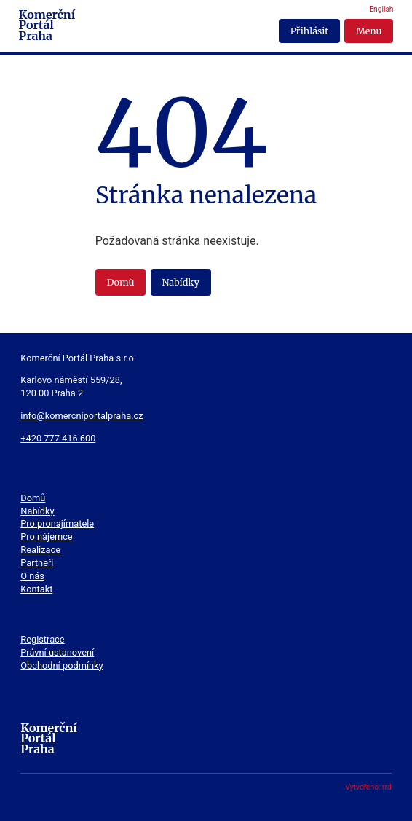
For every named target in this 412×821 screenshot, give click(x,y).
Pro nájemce (46, 536)
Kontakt (36, 589)
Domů (121, 282)
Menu (368, 30)
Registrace (42, 639)
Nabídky (180, 282)
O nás (32, 575)
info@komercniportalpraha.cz (81, 415)
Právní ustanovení (57, 652)
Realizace (40, 549)
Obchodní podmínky (61, 665)
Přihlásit (309, 30)
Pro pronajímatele (57, 523)
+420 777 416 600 (57, 438)
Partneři (36, 562)
